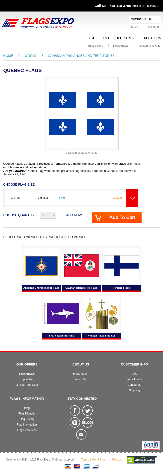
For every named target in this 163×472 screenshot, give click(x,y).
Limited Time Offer (150, 45)
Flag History (27, 419)
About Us (139, 6)
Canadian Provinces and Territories (81, 56)
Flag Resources (27, 430)
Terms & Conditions (93, 459)
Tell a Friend (126, 38)
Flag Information (27, 424)
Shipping (134, 390)
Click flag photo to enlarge (81, 152)
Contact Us (134, 384)
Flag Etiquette (27, 413)
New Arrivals (121, 45)
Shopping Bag (141, 19)
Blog (27, 408)
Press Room (80, 373)
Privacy (116, 459)
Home (91, 38)
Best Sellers (95, 45)
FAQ (106, 38)
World (30, 56)
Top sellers (26, 379)
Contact (153, 6)
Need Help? (152, 38)
